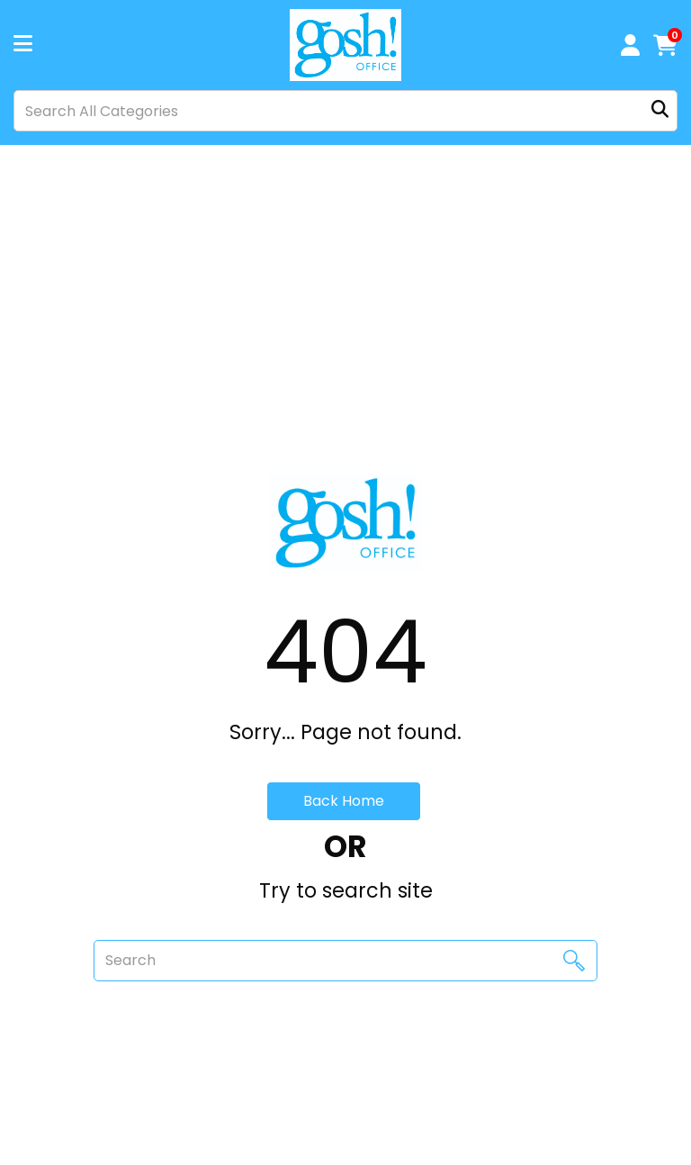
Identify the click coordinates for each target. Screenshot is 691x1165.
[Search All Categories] (345, 110)
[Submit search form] (660, 111)
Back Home (343, 800)
